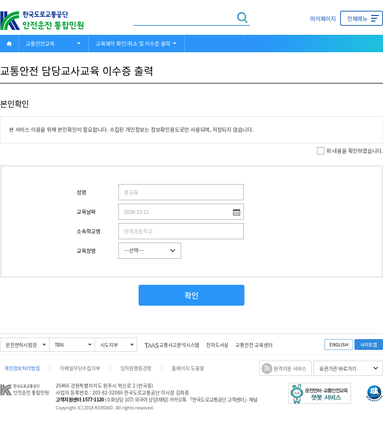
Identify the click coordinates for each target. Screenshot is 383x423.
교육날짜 (86, 212)
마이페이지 (323, 18)
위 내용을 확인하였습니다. (354, 151)
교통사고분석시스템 (171, 344)
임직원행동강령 (136, 368)
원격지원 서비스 (290, 368)
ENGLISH (339, 344)
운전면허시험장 (21, 344)
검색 (242, 17)
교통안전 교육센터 (253, 344)
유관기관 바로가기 (337, 368)
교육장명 (86, 250)
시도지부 (109, 344)
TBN (59, 344)
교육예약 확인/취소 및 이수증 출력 (133, 43)
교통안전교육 (40, 43)
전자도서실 (217, 344)
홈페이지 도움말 (188, 368)
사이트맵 (368, 344)
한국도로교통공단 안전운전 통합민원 (47, 20)
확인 (191, 295)
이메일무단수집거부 (80, 368)
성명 (81, 192)
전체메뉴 (357, 18)
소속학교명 (89, 231)
